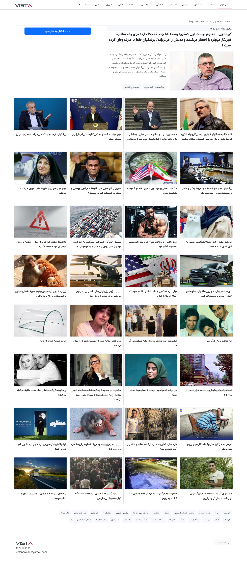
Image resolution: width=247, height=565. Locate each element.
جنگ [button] (166, 513)
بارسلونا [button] (127, 519)
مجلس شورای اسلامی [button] (184, 513)
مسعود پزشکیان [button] (132, 87)
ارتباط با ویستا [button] (222, 542)
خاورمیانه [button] (65, 513)
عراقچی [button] (94, 513)
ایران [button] (217, 513)
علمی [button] (120, 4)
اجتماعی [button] (173, 4)
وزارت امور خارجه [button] (140, 513)
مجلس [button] (156, 513)
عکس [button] (98, 4)
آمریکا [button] (172, 519)
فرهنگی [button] (159, 4)
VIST (23, 5)
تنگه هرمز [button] (194, 519)
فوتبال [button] (227, 519)
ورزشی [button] (185, 4)
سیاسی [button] (211, 4)
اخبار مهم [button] (224, 4)
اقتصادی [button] (198, 4)
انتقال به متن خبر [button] (57, 31)
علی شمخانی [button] (80, 513)
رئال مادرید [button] (101, 519)
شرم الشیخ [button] (204, 513)
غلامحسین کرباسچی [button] (154, 87)
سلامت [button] (132, 4)
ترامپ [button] (227, 513)
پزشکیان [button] (107, 513)
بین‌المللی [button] (145, 4)
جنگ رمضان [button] (142, 519)
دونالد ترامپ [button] (158, 519)
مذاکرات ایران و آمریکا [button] (81, 519)
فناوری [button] (109, 4)
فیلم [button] (87, 4)
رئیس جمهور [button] (122, 513)
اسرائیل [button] (115, 519)
